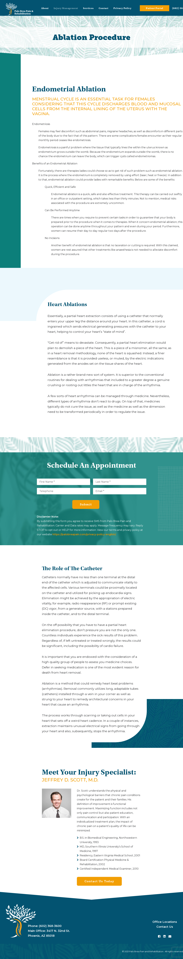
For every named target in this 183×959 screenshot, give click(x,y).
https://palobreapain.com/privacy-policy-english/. (84, 534)
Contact (104, 8)
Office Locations (164, 921)
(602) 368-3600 (50, 925)
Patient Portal (154, 8)
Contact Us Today (99, 881)
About (45, 8)
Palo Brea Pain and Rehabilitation (146, 951)
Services (88, 8)
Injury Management (66, 8)
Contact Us (164, 926)
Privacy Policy (122, 8)
